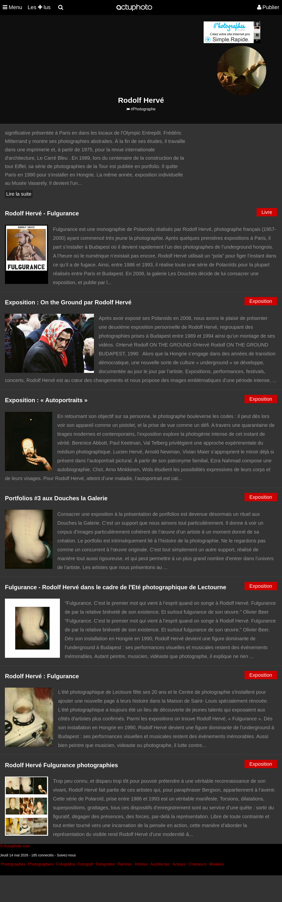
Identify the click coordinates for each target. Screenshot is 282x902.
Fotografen (105, 864)
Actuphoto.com (17, 846)
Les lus (39, 7)
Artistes (141, 864)
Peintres (125, 864)
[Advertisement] (111, 55)
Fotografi (85, 864)
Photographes (13, 864)
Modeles (216, 864)
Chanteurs (197, 864)
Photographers (41, 864)
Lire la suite (18, 194)
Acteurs (179, 864)
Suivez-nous (66, 855)
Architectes (160, 864)
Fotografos (65, 864)
